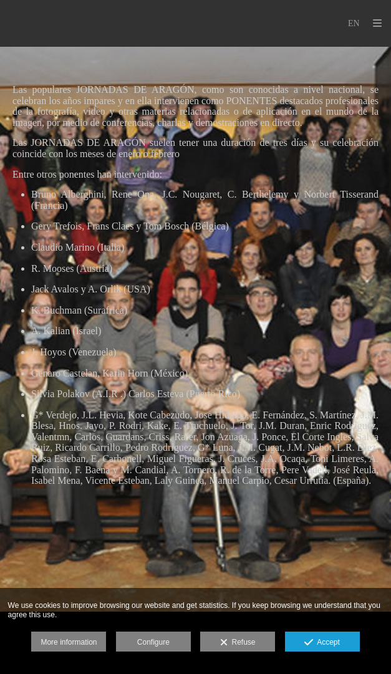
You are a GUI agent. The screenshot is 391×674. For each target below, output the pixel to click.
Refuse (238, 643)
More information (69, 642)
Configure (153, 642)
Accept (322, 643)
